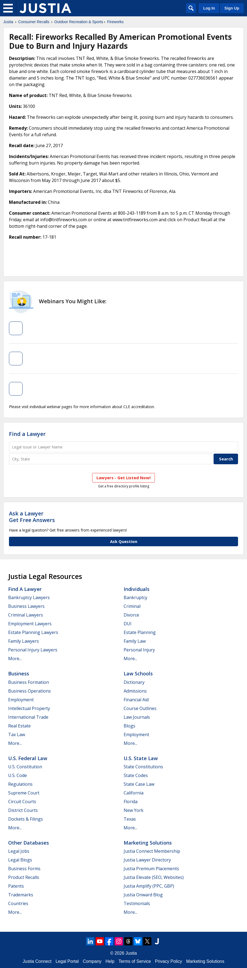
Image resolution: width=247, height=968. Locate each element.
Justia (8, 22)
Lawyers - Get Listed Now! (123, 477)
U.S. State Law (141, 758)
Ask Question (123, 541)
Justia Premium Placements (151, 869)
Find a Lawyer (27, 434)
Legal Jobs (18, 851)
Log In (209, 8)
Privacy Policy (168, 961)
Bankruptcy (135, 597)
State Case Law (139, 784)
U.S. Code (17, 775)
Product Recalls (23, 877)
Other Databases (28, 842)
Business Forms (24, 869)
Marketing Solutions (148, 842)
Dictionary (134, 682)
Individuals (136, 589)
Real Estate (19, 726)
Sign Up (231, 8)
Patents (16, 886)
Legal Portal (67, 961)
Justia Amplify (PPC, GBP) (149, 886)
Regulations (20, 784)
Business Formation (28, 682)
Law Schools (138, 673)
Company (92, 961)
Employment (21, 700)
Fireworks (115, 22)
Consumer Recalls (33, 22)
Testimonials (137, 903)
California (133, 793)
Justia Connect (37, 961)
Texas (130, 819)
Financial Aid (136, 700)
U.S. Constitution (25, 767)
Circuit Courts (22, 802)
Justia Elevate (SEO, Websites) (154, 877)
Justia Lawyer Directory (147, 860)
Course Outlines (140, 708)
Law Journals (137, 717)
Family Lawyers (23, 641)
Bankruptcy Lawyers (29, 597)
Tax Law (16, 735)
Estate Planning (140, 632)
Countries (18, 903)
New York (133, 810)
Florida (130, 802)
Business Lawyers (26, 606)
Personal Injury (139, 650)
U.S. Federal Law (27, 758)
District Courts (23, 810)
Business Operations (29, 691)
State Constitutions (143, 767)
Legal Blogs (20, 860)
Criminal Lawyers (25, 615)
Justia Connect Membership (152, 851)
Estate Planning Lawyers (33, 632)
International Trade (28, 717)
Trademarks (20, 895)
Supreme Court (23, 793)
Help (109, 961)
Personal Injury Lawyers (32, 650)
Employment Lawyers (30, 624)
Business (18, 673)
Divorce (131, 615)
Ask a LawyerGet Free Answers (32, 517)
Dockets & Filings (25, 819)
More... (15, 658)
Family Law (135, 641)
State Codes (136, 775)
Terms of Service (134, 961)
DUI (128, 624)
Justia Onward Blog (143, 895)
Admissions (135, 691)
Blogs (129, 726)
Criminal (132, 606)
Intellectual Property (29, 708)
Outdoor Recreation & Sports (78, 22)
